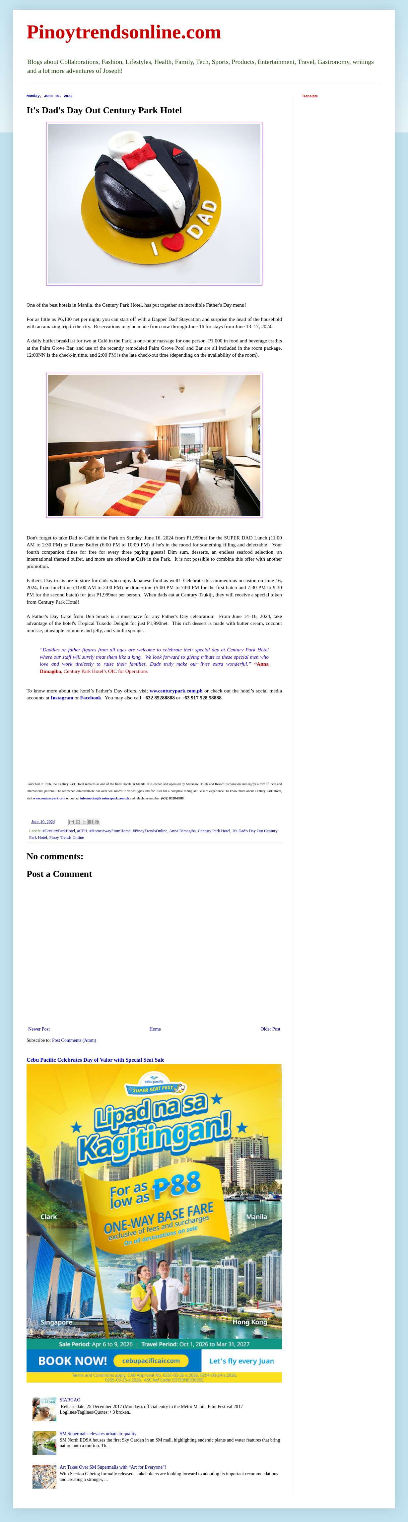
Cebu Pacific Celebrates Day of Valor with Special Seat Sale (95, 1060)
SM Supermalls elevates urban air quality (98, 1433)
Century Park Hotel (214, 831)
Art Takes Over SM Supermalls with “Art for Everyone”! (113, 1467)
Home (155, 1029)
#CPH (82, 831)
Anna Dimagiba (182, 831)
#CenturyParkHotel (58, 831)
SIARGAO (70, 1399)
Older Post (271, 1029)
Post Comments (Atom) (74, 1040)
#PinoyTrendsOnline (150, 831)
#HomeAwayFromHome (110, 831)
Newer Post (39, 1029)
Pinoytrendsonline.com (124, 32)
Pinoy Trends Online (66, 837)
